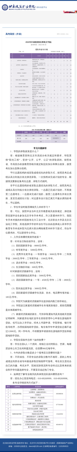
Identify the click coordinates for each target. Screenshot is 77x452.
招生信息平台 (41, 7)
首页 (58, 34)
